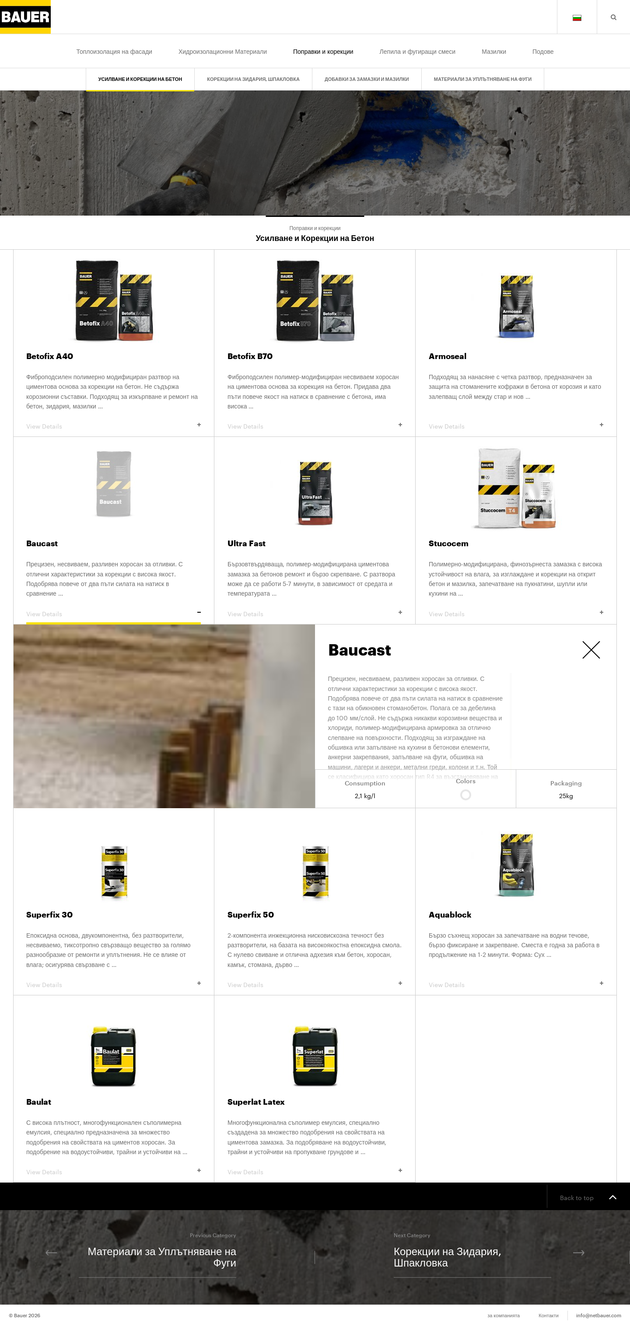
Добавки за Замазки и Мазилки (367, 75)
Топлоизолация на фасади (114, 51)
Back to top (588, 1196)
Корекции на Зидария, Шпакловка (253, 75)
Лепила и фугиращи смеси (418, 51)
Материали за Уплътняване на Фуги (483, 75)
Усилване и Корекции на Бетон (140, 75)
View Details (113, 425)
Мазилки (494, 51)
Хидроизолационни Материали (222, 51)
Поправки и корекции (323, 51)
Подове (543, 51)
